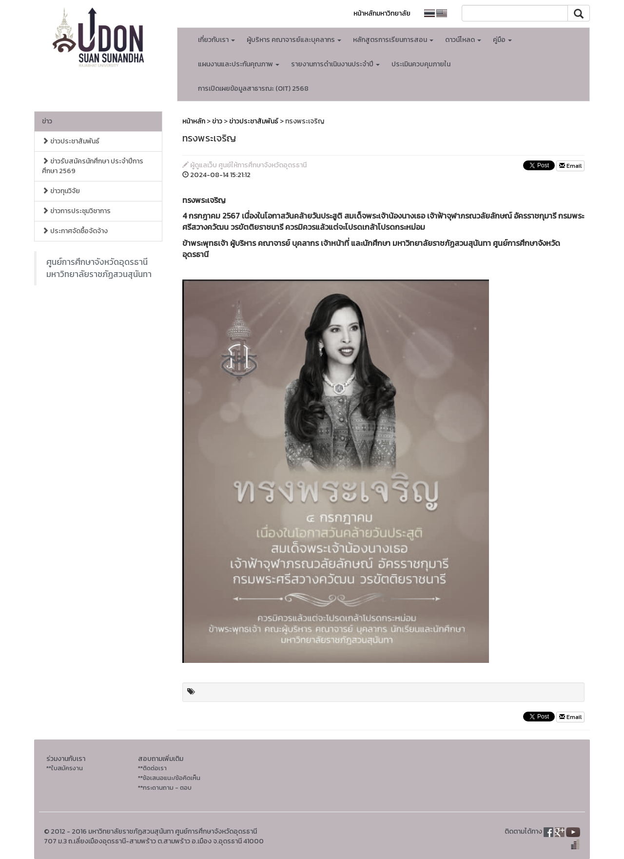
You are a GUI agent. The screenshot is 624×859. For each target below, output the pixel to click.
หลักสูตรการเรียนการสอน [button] (393, 40)
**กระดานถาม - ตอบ (165, 787)
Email (570, 165)
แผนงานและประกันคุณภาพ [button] (238, 64)
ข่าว (47, 121)
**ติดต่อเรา (152, 768)
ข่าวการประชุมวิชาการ (76, 211)
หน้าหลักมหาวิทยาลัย (381, 13)
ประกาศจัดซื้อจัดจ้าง (75, 231)
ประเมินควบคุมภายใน (420, 64)
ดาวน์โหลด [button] (463, 40)
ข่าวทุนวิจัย (61, 191)
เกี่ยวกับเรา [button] (216, 40)
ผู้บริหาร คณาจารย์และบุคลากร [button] (294, 40)
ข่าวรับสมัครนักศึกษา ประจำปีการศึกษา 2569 (92, 166)
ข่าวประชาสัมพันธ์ (70, 141)
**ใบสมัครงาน (64, 768)
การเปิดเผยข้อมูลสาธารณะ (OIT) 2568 (253, 88)
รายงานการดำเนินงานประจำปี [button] (335, 64)
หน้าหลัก (193, 121)
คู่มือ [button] (502, 40)
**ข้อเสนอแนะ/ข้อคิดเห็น (169, 777)
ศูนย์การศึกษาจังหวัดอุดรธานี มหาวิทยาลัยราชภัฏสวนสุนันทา (99, 268)
